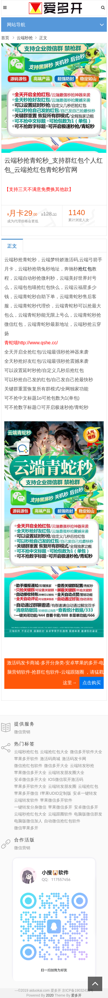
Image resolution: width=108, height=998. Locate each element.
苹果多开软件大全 (30, 786)
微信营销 (22, 732)
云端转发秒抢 (82, 765)
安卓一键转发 (85, 793)
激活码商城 (50, 758)
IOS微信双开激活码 (65, 779)
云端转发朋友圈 (62, 786)
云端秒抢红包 (26, 751)
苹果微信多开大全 (30, 772)
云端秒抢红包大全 (30, 814)
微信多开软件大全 (86, 751)
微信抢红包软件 (28, 765)
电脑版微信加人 (28, 821)
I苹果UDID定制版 (55, 793)
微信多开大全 (56, 765)
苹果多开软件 (26, 758)
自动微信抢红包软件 (62, 821)
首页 (5, 37)
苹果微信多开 (60, 807)
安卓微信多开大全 (30, 779)
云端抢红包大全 (54, 751)
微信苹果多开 (26, 828)
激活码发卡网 (74, 758)
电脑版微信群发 (88, 814)
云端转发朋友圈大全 (66, 772)
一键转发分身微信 (30, 807)
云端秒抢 (25, 37)
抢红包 (85, 268)
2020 (50, 995)
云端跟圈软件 (60, 814)
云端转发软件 (26, 800)
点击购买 (91, 682)
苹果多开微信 (26, 793)
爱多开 (76, 995)
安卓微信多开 (86, 807)
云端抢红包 (88, 786)
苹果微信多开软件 (56, 800)
